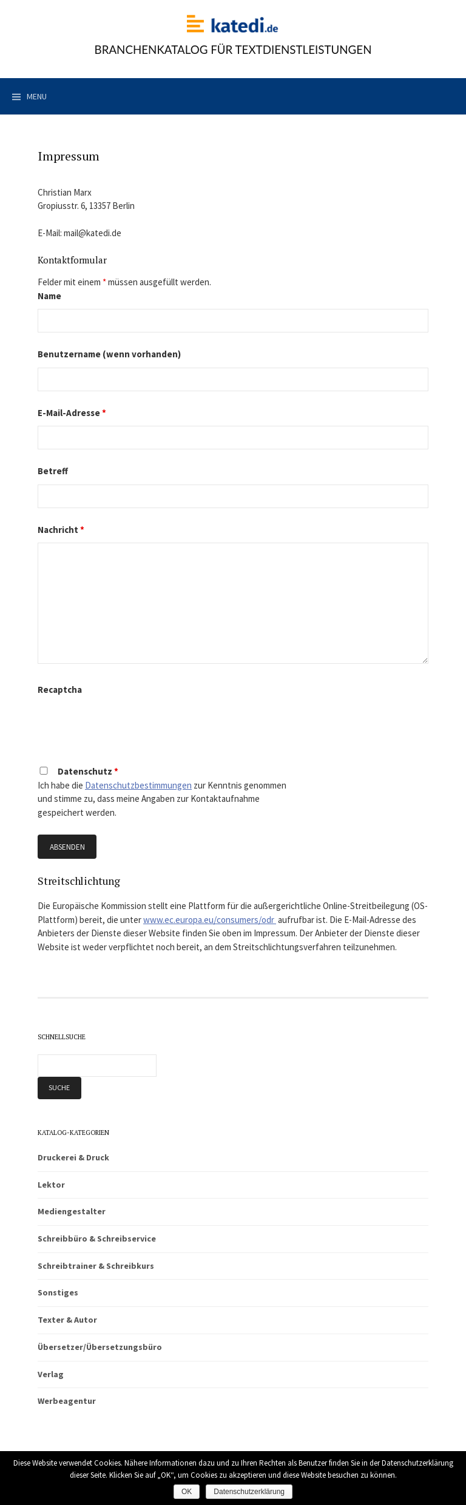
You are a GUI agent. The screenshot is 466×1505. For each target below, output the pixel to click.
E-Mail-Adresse (72, 412)
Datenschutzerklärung (249, 1491)
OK (186, 1491)
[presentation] (130, 726)
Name (49, 296)
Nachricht (61, 529)
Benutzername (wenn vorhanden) (109, 354)
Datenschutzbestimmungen (138, 785)
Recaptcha (60, 689)
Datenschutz (88, 771)
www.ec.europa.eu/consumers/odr (209, 919)
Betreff (53, 471)
